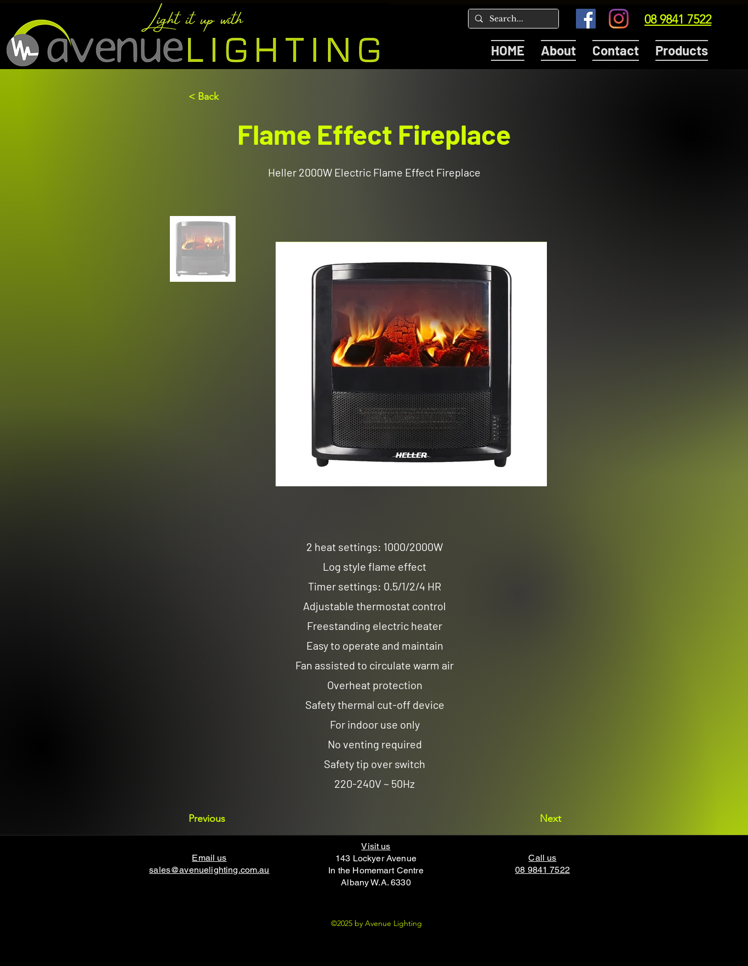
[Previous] (225, 818)
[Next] (533, 818)
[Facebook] (586, 19)
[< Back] (225, 96)
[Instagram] (619, 19)
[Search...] (512, 19)
